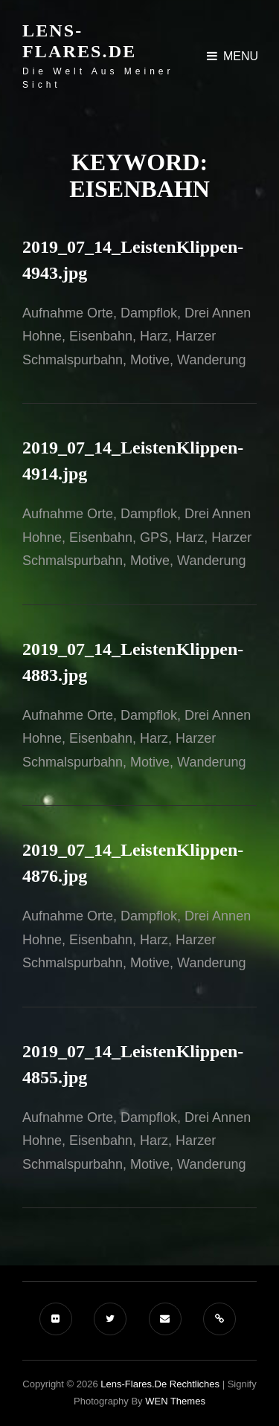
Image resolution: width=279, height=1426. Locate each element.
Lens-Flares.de (79, 41)
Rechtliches (194, 1384)
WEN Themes (175, 1401)
